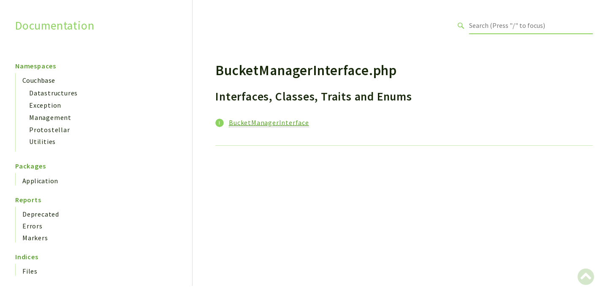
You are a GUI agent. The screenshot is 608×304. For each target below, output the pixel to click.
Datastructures (53, 93)
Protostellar (49, 129)
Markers (35, 237)
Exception (45, 105)
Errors (32, 226)
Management (50, 117)
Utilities (42, 141)
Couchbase (38, 80)
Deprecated (40, 214)
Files (30, 271)
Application (40, 180)
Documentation (54, 25)
